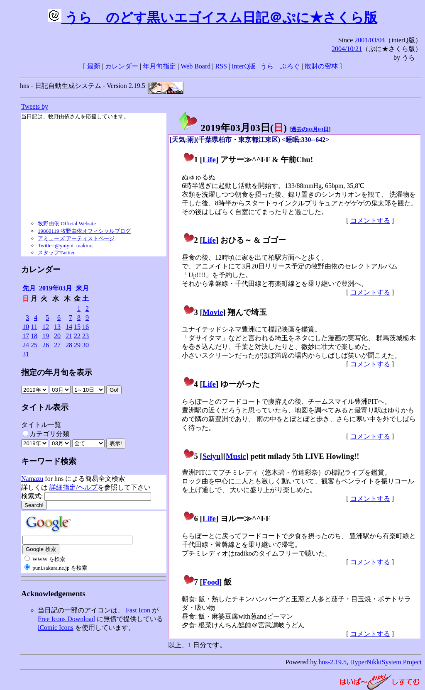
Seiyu (212, 456)
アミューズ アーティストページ (76, 238)
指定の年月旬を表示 (56, 372)
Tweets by (34, 106)
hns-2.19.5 (333, 662)
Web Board (195, 66)
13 (57, 326)
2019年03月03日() (232, 127)
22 (77, 335)
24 (25, 345)
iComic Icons (55, 627)
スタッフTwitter (56, 252)
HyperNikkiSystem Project (386, 662)
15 (77, 326)
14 (69, 326)
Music (236, 456)
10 (25, 326)
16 (85, 326)
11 (34, 326)
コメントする (370, 220)
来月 (82, 288)
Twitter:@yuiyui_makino (65, 245)
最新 (93, 66)
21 (69, 335)
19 (45, 335)
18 (34, 335)
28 (69, 345)
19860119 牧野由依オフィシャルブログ (84, 231)
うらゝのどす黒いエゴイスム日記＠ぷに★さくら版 (212, 17)
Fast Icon (138, 610)
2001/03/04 (369, 40)
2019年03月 (55, 288)
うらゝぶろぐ (280, 66)
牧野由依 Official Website (67, 223)
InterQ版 (244, 66)
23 (85, 335)
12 (45, 326)
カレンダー (121, 66)
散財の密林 (321, 66)
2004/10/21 (347, 48)
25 (34, 345)
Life (209, 159)
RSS (221, 66)
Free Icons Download (66, 618)
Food (211, 582)
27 (57, 345)
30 (85, 345)
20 (57, 335)
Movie (213, 312)
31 (25, 354)
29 (77, 345)
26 (45, 345)
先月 (29, 288)
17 (25, 335)
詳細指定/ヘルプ (73, 487)
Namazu (32, 478)
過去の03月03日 (310, 129)
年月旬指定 (159, 66)
